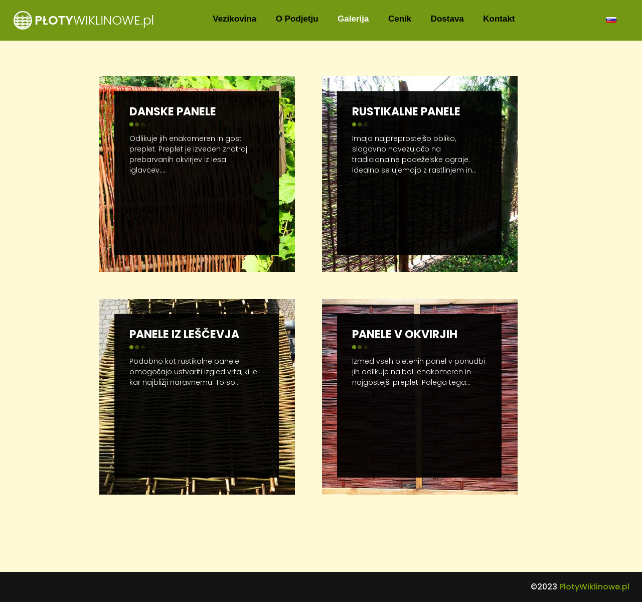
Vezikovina (234, 19)
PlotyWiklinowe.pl (594, 586)
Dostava (447, 19)
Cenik (399, 19)
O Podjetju (297, 19)
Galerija (353, 19)
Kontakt (499, 19)
